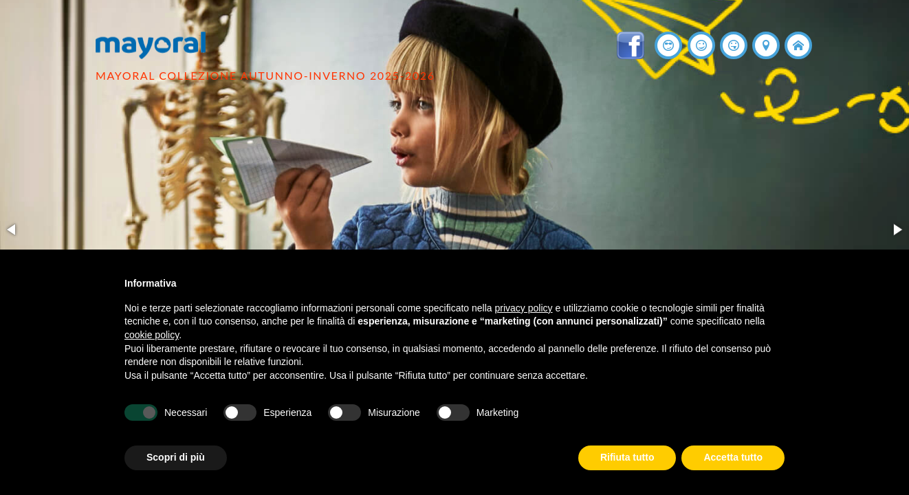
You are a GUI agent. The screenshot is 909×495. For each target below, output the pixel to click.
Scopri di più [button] (175, 457)
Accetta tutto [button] (733, 457)
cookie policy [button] (151, 334)
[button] (12, 230)
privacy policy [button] (524, 308)
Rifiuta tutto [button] (627, 457)
